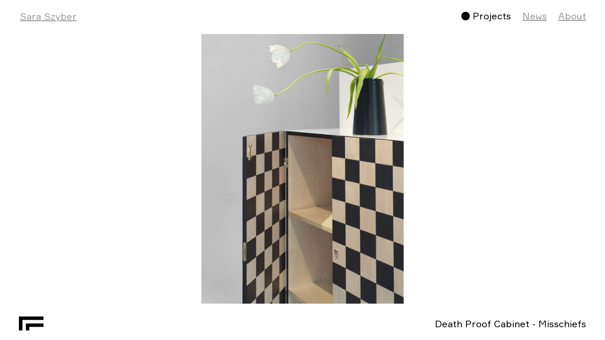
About (572, 16)
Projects (492, 16)
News (534, 16)
